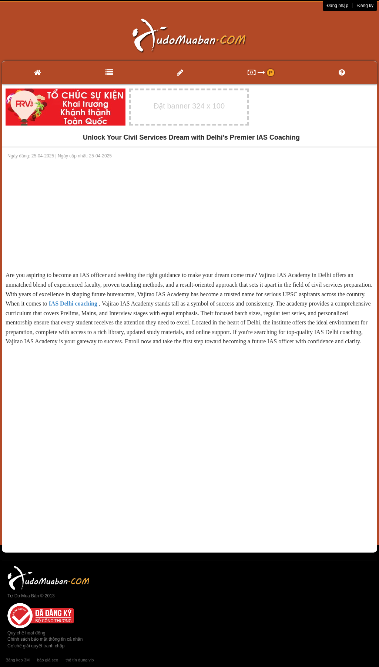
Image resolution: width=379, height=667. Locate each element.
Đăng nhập (337, 5)
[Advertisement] (189, 215)
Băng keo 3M (18, 660)
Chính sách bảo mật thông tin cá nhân (45, 639)
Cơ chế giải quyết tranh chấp (35, 645)
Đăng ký (365, 5)
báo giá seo (47, 660)
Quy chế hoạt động (26, 633)
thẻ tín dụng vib (80, 660)
